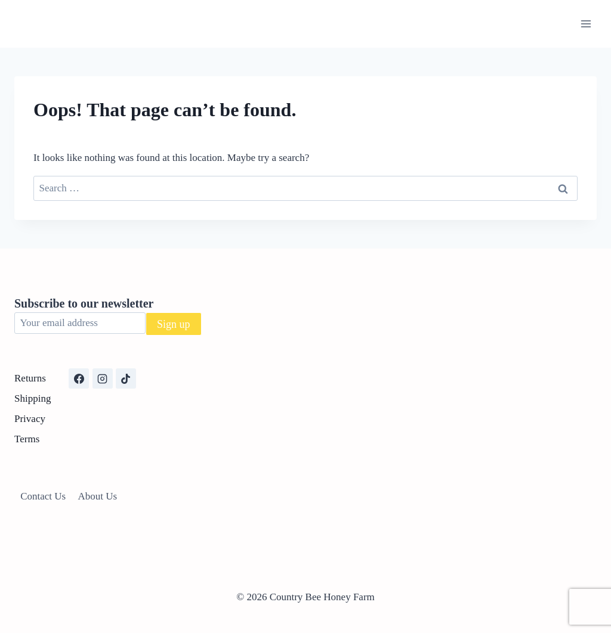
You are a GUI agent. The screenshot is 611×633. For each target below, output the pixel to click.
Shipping (32, 398)
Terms (26, 439)
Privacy (29, 418)
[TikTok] (126, 378)
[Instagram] (102, 378)
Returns (30, 378)
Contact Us (43, 496)
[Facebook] (79, 378)
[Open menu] (586, 23)
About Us (98, 496)
